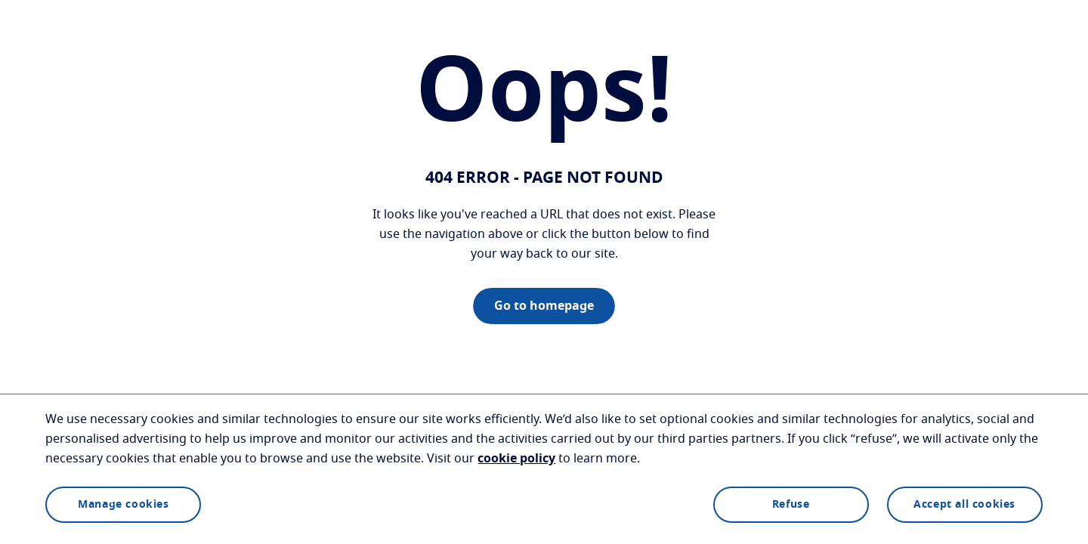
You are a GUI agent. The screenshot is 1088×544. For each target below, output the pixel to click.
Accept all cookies (964, 504)
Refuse (791, 504)
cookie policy (516, 459)
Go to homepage (544, 306)
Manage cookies (123, 504)
